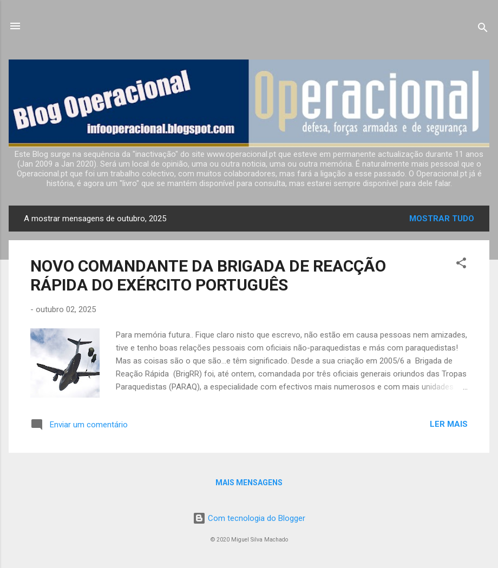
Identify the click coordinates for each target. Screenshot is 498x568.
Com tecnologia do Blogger (249, 518)
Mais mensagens (249, 482)
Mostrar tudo (441, 218)
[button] (461, 264)
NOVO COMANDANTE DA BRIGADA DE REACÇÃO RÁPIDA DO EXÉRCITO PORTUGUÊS (208, 275)
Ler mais (449, 424)
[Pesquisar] (482, 29)
